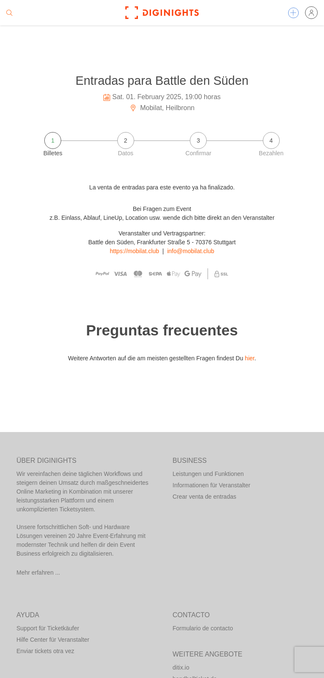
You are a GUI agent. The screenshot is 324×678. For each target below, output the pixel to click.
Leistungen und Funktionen (208, 473)
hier (249, 358)
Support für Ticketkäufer (47, 628)
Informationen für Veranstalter (211, 485)
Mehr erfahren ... (38, 572)
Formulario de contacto (203, 628)
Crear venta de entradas (204, 496)
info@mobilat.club (190, 251)
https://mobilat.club (134, 251)
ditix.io (181, 667)
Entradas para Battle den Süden (162, 80)
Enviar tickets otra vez (45, 651)
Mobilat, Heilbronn (162, 107)
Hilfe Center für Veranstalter (52, 639)
